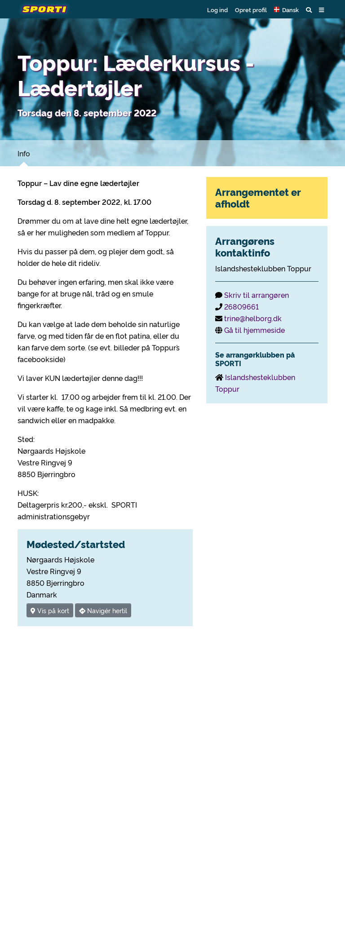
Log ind (217, 9)
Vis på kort (50, 610)
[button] (286, 9)
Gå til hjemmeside (254, 330)
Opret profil (251, 9)
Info (24, 153)
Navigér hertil (103, 610)
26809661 (241, 306)
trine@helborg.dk (253, 318)
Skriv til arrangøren (256, 295)
